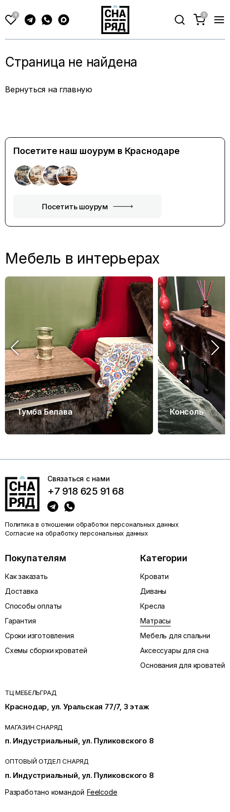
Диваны (153, 591)
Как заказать (26, 576)
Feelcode (102, 792)
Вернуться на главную (48, 89)
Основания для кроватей (182, 665)
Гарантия (20, 621)
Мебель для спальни (175, 635)
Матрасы (155, 621)
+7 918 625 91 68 (85, 491)
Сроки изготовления (39, 635)
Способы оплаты (33, 606)
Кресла (152, 606)
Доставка (21, 591)
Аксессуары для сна (174, 650)
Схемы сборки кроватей (46, 650)
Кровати (154, 576)
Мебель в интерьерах (82, 258)
